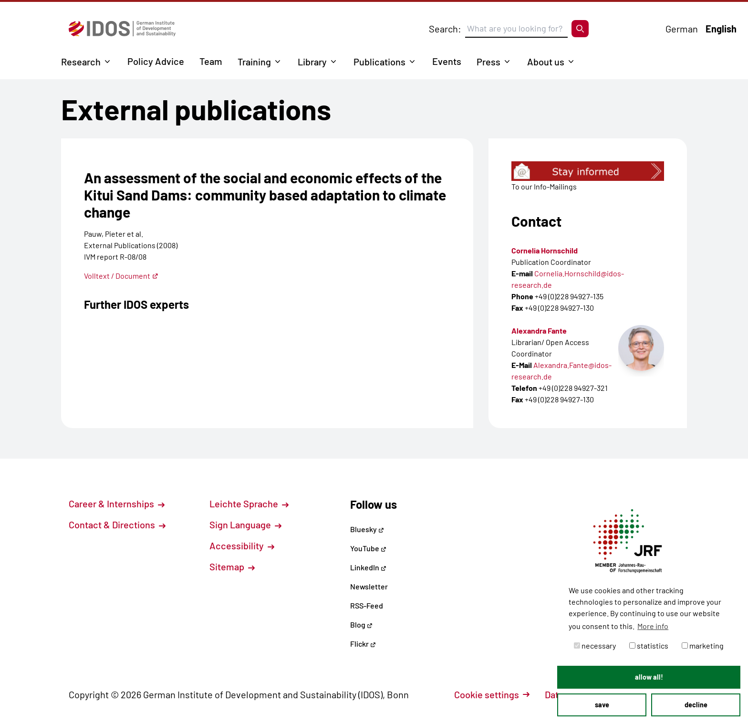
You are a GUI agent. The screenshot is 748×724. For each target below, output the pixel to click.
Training (254, 61)
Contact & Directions (117, 524)
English (721, 28)
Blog (361, 624)
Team (210, 61)
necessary (595, 645)
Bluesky (367, 529)
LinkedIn (368, 567)
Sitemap (232, 566)
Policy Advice (155, 61)
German (681, 28)
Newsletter (369, 586)
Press (488, 61)
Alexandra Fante (539, 330)
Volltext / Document (121, 275)
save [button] (602, 705)
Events (446, 61)
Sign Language (245, 524)
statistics (648, 645)
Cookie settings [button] (492, 694)
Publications (379, 61)
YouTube (368, 548)
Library (312, 61)
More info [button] (652, 625)
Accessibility (241, 545)
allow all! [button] (649, 677)
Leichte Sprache (249, 503)
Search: (445, 28)
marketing (703, 645)
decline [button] (696, 705)
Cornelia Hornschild (544, 250)
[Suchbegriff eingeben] (516, 29)
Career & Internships (117, 503)
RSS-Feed (366, 605)
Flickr (363, 643)
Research (81, 61)
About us (545, 61)
